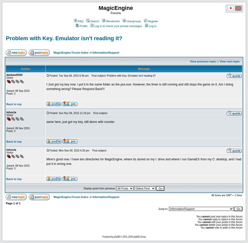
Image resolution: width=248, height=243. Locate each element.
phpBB (117, 236)
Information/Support (105, 52)
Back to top (14, 104)
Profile (81, 26)
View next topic (230, 61)
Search (92, 21)
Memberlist (111, 21)
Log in (150, 26)
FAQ (78, 21)
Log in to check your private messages (116, 26)
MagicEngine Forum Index (71, 52)
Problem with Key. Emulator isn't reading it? (64, 38)
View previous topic (203, 61)
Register (151, 21)
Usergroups (132, 21)
